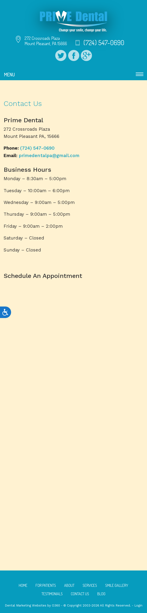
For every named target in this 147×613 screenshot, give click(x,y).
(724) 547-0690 (103, 42)
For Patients (46, 585)
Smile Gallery (116, 585)
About (69, 585)
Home (23, 585)
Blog (101, 593)
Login (138, 605)
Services (90, 585)
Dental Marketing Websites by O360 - (34, 605)
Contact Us (80, 593)
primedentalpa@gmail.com (49, 155)
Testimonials (52, 593)
